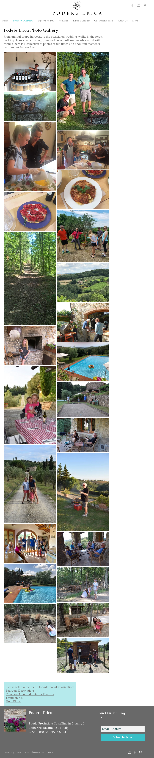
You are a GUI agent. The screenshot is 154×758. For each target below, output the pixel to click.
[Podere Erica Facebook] (132, 5)
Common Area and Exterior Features (30, 694)
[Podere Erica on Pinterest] (145, 5)
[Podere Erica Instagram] (138, 5)
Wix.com (49, 752)
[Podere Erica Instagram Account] (129, 752)
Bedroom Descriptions (20, 690)
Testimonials (14, 698)
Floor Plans (13, 701)
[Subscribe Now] (123, 737)
